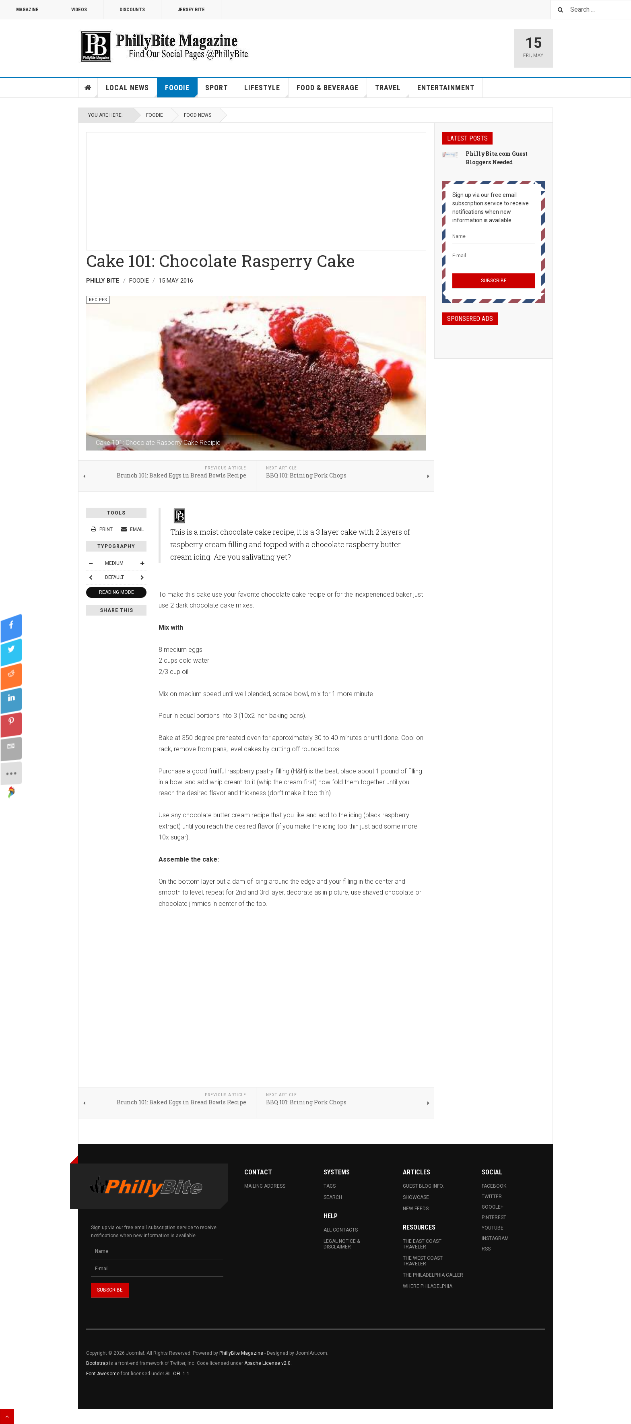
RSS (486, 1249)
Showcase (416, 1197)
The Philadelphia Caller (433, 1275)
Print (102, 529)
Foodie (181, 90)
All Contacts (341, 1230)
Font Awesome (103, 1373)
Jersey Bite (191, 9)
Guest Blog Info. (423, 1186)
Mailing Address (264, 1186)
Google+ (492, 1207)
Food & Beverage (332, 90)
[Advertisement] (256, 188)
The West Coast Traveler (423, 1261)
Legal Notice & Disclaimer (342, 1244)
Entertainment (445, 87)
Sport (216, 87)
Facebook (494, 1186)
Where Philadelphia (427, 1286)
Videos (79, 9)
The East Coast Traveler (422, 1244)
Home (88, 87)
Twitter (492, 1196)
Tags (330, 1186)
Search (333, 1197)
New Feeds (416, 1208)
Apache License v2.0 (267, 1363)
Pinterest (494, 1217)
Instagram (495, 1238)
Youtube (492, 1228)
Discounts (132, 9)
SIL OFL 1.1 (177, 1373)
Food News (197, 115)
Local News (131, 90)
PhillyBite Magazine (241, 1353)
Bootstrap (97, 1363)
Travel (392, 90)
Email (132, 529)
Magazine (27, 9)
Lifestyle (266, 90)
